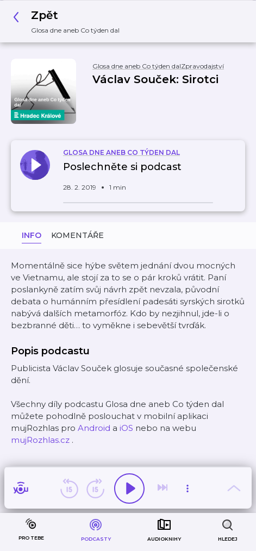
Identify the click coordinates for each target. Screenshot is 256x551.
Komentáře (77, 235)
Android (94, 428)
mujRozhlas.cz (40, 440)
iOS (126, 428)
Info (31, 235)
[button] (69, 21)
